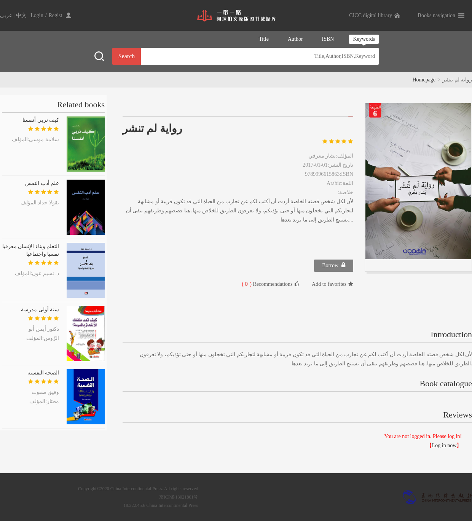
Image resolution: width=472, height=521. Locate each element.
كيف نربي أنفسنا (40, 120)
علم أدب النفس (42, 183)
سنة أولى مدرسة (40, 309)
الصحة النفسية (43, 373)
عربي (6, 15)
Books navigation (436, 15)
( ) (247, 284)
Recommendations (270, 284)
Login (36, 15)
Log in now (444, 445)
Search (126, 56)
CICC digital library (370, 15)
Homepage (423, 80)
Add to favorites (332, 284)
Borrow (333, 265)
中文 (21, 15)
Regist (55, 15)
